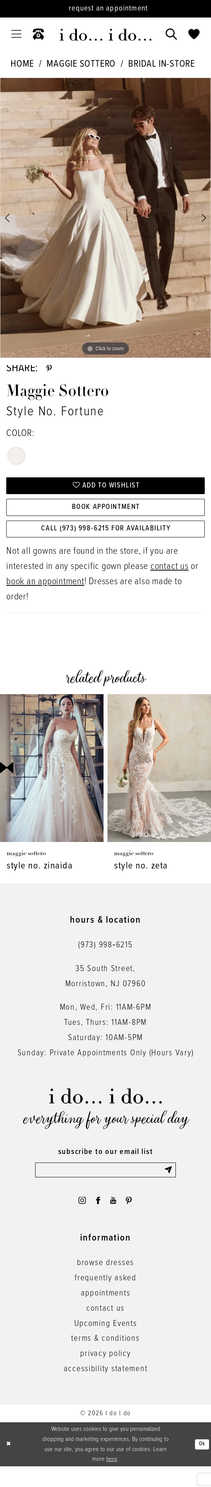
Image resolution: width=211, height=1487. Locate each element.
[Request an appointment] (105, 8)
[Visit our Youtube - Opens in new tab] (115, 1219)
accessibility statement (106, 1389)
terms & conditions (105, 1359)
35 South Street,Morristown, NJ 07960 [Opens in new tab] (105, 990)
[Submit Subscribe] (168, 1185)
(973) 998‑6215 (105, 959)
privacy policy (105, 1374)
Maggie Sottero (81, 64)
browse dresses (105, 1283)
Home (22, 64)
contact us (169, 581)
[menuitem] (16, 34)
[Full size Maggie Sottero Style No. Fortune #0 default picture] (105, 218)
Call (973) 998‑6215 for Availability (106, 541)
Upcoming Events (105, 1344)
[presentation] (52, 782)
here (111, 1480)
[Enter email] (105, 1185)
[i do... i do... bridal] (106, 34)
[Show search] (171, 34)
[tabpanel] (105, 218)
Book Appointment (106, 515)
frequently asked (105, 1298)
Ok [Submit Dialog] (201, 1464)
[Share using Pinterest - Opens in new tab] (50, 370)
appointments (106, 1313)
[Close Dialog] (9, 1465)
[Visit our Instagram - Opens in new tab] (76, 1219)
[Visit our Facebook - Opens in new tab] (96, 1219)
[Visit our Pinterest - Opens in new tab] (134, 1219)
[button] (16, 34)
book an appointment (45, 596)
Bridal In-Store (161, 64)
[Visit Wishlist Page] (194, 34)
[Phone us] (38, 34)
